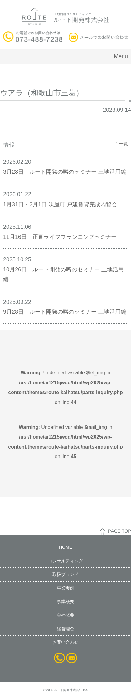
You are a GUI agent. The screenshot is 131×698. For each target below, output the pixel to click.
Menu (121, 56)
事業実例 (65, 588)
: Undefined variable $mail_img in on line (65, 441)
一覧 (122, 143)
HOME (65, 547)
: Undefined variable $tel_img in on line (65, 387)
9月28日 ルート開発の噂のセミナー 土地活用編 (64, 312)
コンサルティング (65, 560)
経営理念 (65, 628)
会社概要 (65, 615)
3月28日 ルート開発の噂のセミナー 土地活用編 (64, 172)
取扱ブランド (65, 574)
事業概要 (65, 601)
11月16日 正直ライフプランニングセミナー (60, 237)
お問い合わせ (65, 642)
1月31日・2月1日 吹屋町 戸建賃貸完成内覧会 (60, 204)
